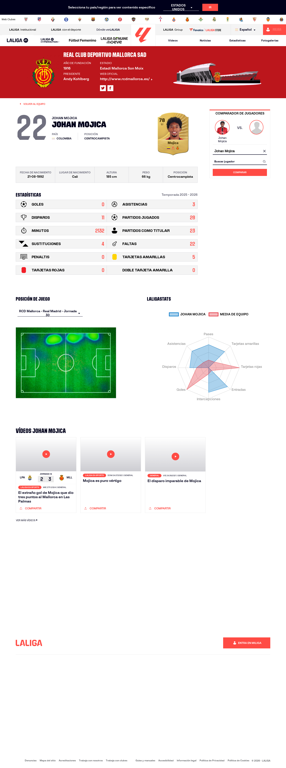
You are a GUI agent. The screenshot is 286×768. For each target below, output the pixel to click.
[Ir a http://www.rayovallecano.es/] (147, 19)
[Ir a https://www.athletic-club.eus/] (26, 19)
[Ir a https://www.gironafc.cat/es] (120, 19)
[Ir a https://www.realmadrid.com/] (214, 19)
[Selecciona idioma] (246, 29)
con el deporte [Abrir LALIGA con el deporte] (66, 29)
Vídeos (173, 40)
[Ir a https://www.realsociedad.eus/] (241, 19)
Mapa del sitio (48, 760)
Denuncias (31, 760)
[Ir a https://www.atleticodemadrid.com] (39, 19)
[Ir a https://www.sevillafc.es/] (255, 19)
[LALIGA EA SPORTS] (18, 40)
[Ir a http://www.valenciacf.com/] (268, 19)
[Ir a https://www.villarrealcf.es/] (281, 19)
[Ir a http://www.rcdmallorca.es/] (187, 19)
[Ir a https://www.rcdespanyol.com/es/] (174, 19)
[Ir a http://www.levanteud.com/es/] (134, 19)
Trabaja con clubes (116, 760)
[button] (18, 40)
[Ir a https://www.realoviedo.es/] (228, 19)
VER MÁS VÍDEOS (27, 520)
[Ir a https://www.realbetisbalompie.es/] (201, 19)
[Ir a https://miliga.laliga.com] (274, 29)
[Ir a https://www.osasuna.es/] (53, 19)
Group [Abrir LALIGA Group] (173, 29)
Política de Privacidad (212, 760)
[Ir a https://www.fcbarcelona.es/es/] (93, 19)
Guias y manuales (145, 760)
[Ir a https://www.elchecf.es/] (80, 19)
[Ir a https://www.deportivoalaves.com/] (66, 19)
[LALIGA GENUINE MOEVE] (114, 40)
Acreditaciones (67, 760)
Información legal (186, 760)
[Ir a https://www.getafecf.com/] (107, 19)
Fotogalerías (269, 40)
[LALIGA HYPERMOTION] (50, 40)
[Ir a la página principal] (143, 44)
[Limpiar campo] (264, 151)
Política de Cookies (238, 760)
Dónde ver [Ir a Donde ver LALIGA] (108, 29)
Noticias (205, 40)
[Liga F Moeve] (82, 40)
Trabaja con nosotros (91, 760)
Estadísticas (237, 40)
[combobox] (240, 151)
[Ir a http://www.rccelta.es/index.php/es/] (160, 19)
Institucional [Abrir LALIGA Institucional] (22, 29)
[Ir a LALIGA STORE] (205, 29)
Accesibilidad (166, 760)
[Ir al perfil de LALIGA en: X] (103, 88)
